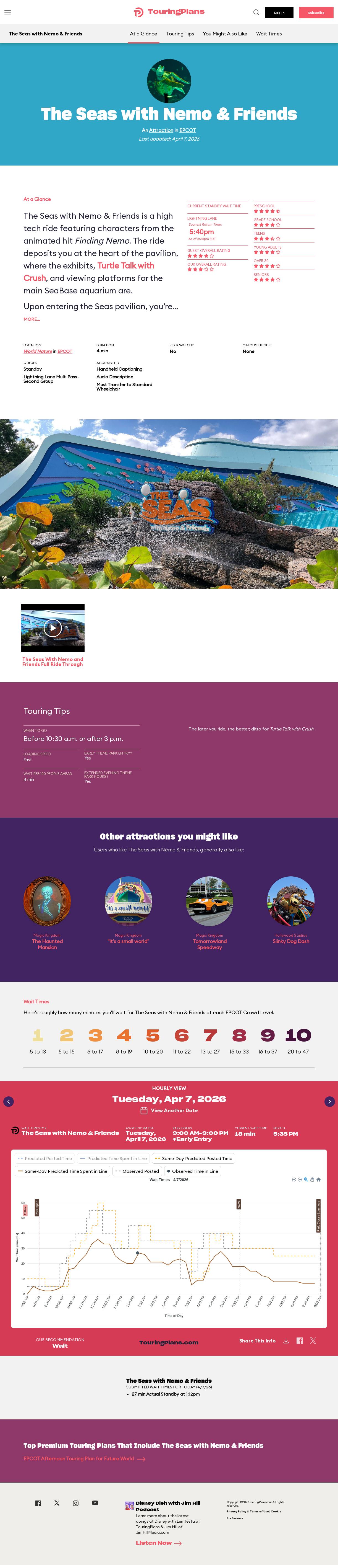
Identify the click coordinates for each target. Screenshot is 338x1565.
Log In (279, 13)
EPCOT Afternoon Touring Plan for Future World (84, 1458)
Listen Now (160, 1543)
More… (31, 319)
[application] (169, 1248)
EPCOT (187, 130)
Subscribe (316, 13)
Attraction (161, 130)
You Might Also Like (225, 33)
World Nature (37, 351)
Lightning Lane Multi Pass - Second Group (51, 379)
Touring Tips (180, 33)
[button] (294, 1179)
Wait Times (269, 33)
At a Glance (143, 33)
